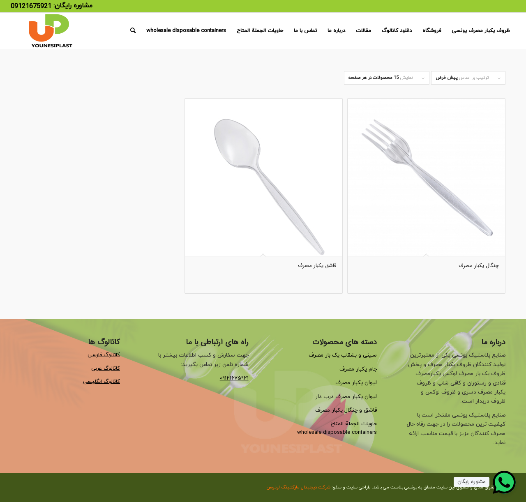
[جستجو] (133, 31)
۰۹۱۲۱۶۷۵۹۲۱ (234, 378)
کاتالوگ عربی (105, 368)
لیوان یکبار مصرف (356, 383)
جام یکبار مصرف (358, 369)
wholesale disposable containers (337, 432)
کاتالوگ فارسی (104, 355)
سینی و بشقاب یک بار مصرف (343, 355)
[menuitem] (480, 31)
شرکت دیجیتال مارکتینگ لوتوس (298, 487)
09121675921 (31, 6)
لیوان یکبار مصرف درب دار (346, 397)
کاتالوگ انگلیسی (101, 381)
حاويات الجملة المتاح (353, 424)
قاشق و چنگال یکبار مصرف (346, 410)
